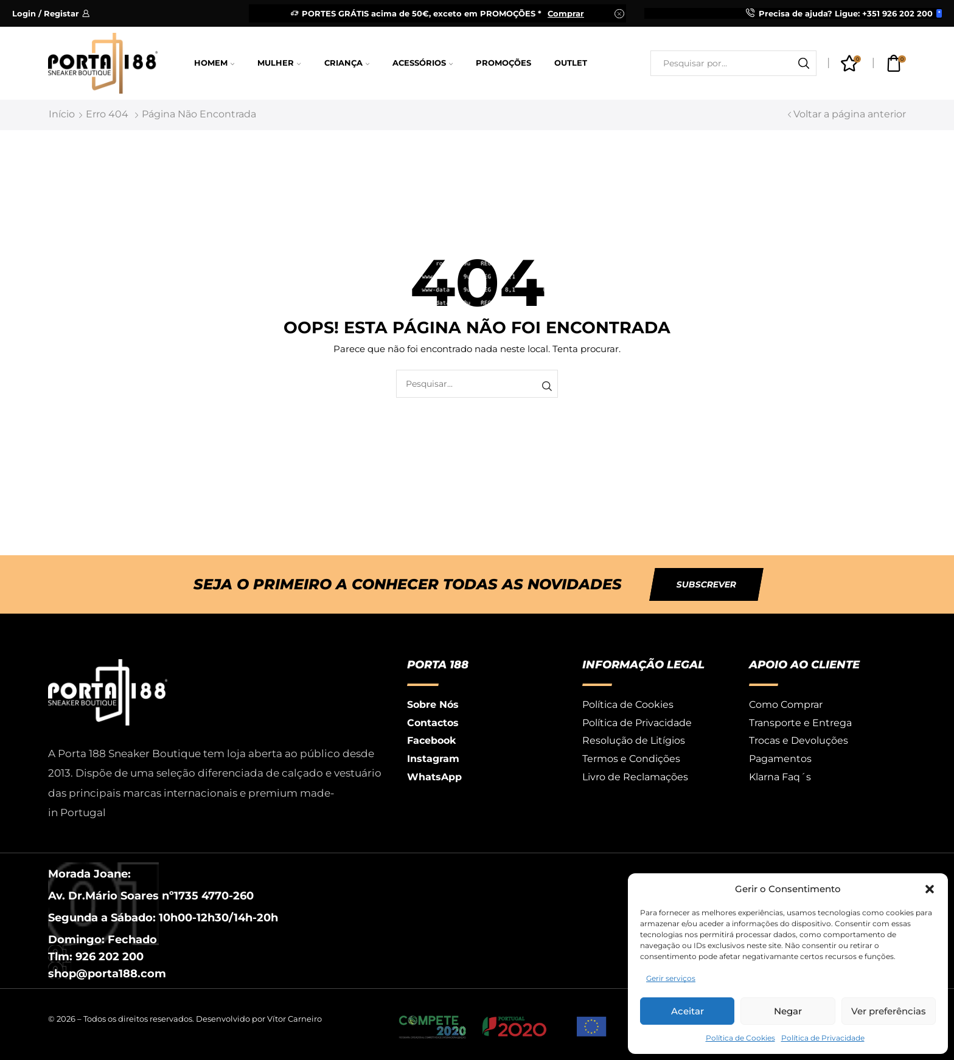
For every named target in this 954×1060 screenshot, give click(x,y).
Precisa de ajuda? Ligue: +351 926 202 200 (846, 13)
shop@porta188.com (107, 973)
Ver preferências (888, 1011)
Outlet (570, 63)
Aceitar (687, 1011)
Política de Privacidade (823, 1037)
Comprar (566, 13)
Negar (788, 1011)
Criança (346, 63)
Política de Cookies (740, 1037)
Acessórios (422, 63)
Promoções (503, 63)
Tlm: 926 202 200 (96, 956)
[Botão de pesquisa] (804, 63)
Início (62, 114)
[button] (930, 889)
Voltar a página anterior (849, 114)
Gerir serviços (670, 978)
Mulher (279, 63)
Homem (214, 63)
